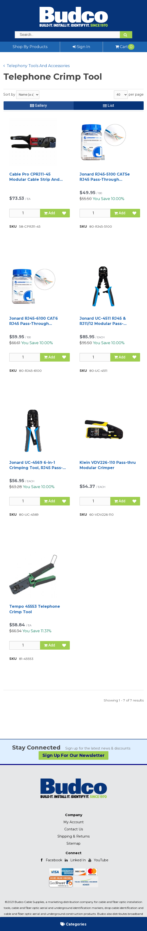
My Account (73, 822)
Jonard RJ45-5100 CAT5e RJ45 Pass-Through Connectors (105, 177)
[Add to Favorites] (64, 213)
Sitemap (73, 843)
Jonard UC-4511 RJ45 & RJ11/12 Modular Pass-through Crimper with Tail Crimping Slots (106, 321)
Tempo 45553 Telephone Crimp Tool (34, 609)
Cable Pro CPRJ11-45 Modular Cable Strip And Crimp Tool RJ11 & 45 (34, 177)
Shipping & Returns (73, 836)
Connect (73, 853)
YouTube (98, 860)
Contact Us (73, 829)
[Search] (126, 34)
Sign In (81, 46)
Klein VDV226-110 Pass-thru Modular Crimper (108, 465)
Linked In (75, 860)
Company (73, 815)
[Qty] (24, 213)
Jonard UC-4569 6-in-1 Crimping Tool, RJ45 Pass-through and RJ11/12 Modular (36, 465)
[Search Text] (73, 34)
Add (49, 213)
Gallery (38, 105)
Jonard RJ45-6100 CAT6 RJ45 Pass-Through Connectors (33, 321)
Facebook (51, 860)
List (108, 105)
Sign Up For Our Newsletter (73, 755)
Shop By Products (30, 46)
